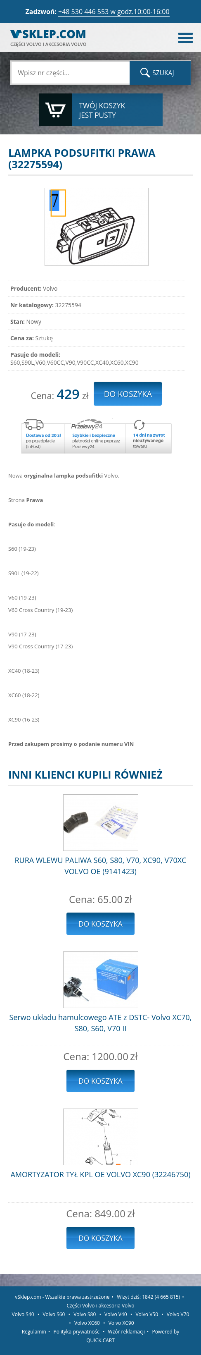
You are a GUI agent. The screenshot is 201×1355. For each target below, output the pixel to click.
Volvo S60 (54, 1314)
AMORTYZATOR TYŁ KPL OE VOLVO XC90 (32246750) (100, 1174)
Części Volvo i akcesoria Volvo (100, 1305)
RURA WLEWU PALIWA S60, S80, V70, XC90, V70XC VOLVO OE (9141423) (100, 865)
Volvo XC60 (87, 1322)
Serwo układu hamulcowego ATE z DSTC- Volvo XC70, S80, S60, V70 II (100, 1022)
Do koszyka (100, 924)
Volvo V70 (178, 1314)
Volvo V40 (115, 1314)
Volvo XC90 (121, 1322)
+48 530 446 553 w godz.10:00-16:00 (114, 11)
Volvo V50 (146, 1314)
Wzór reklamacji (126, 1331)
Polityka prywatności (77, 1331)
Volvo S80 (84, 1314)
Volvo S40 (23, 1314)
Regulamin (34, 1331)
